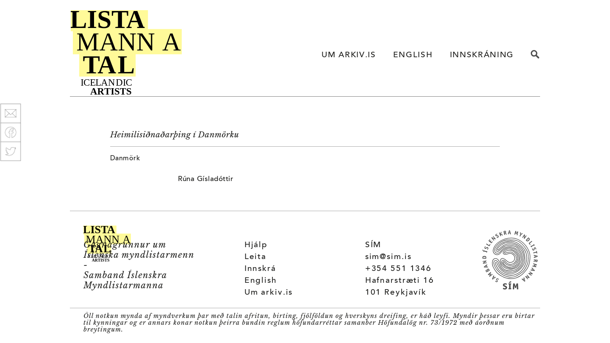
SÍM (373, 245)
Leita (255, 257)
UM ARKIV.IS (349, 55)
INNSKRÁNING (482, 55)
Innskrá (260, 269)
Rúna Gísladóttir (205, 179)
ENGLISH (413, 55)
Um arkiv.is (268, 293)
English (260, 281)
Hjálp (256, 245)
